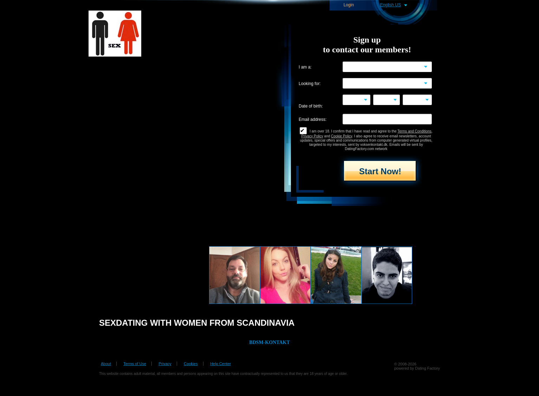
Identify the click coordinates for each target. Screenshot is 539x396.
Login (349, 5)
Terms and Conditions (414, 131)
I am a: (305, 67)
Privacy (164, 364)
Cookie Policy (341, 136)
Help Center (220, 364)
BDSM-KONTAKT (269, 342)
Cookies (191, 364)
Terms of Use (134, 364)
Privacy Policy (312, 136)
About (106, 364)
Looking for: (310, 84)
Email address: (312, 119)
